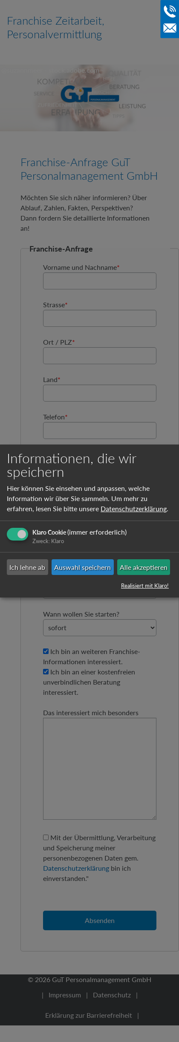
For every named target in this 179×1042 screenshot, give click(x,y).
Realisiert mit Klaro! (145, 585)
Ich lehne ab (27, 567)
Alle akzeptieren (143, 567)
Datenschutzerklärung (134, 508)
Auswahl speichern (82, 567)
